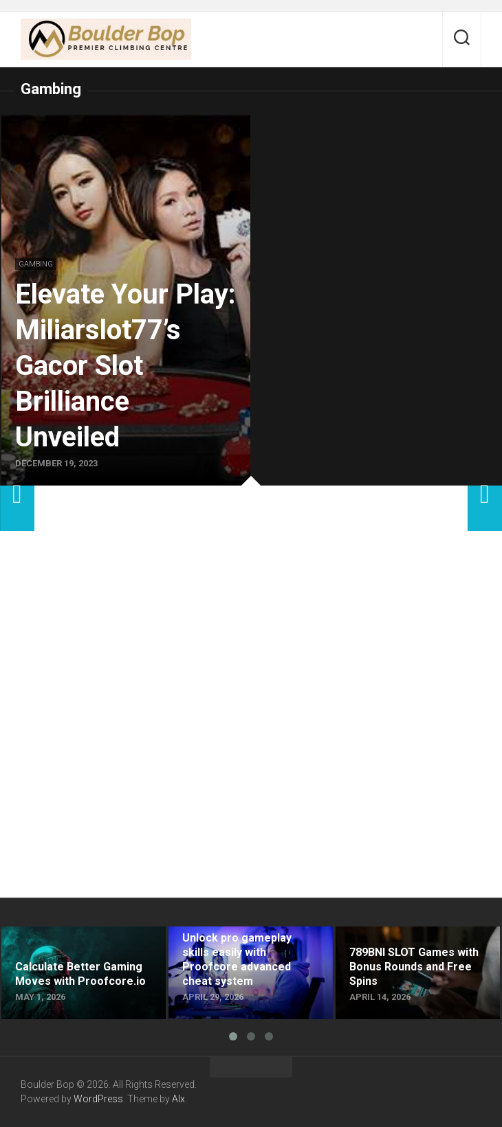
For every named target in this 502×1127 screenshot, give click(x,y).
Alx (178, 1098)
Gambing (36, 264)
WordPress (98, 1098)
